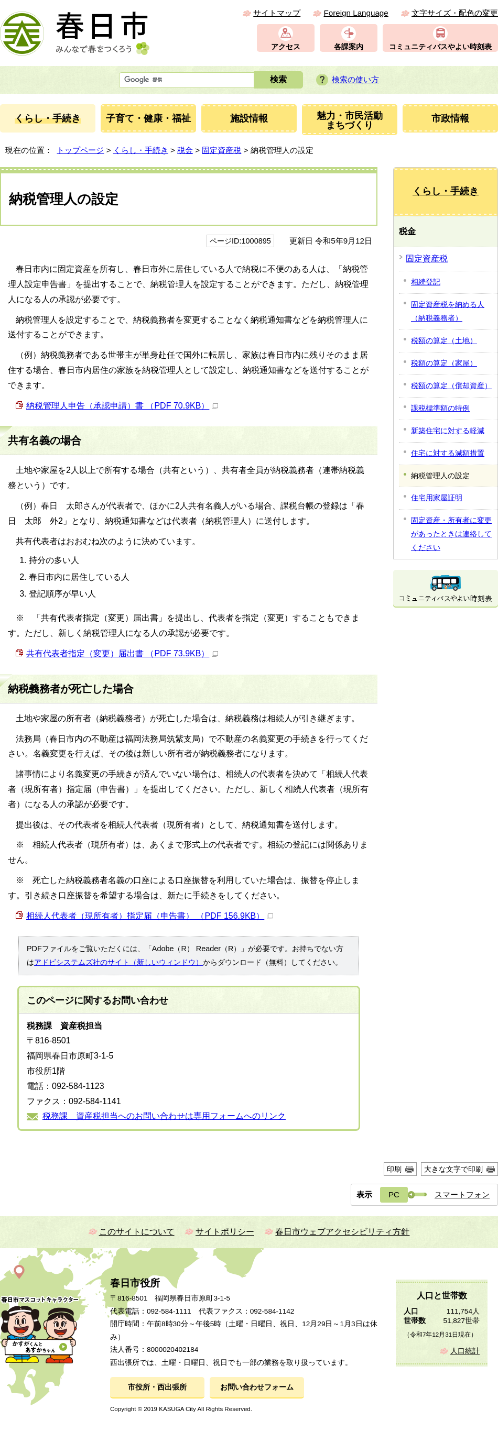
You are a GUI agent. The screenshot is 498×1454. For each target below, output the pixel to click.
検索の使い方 (355, 79)
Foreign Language (355, 12)
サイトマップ (276, 12)
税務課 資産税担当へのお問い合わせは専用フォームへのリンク (164, 1115)
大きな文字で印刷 (453, 1169)
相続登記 (425, 282)
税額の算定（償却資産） (451, 385)
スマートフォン (462, 1194)
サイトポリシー (225, 1231)
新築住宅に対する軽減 (447, 430)
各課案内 (348, 47)
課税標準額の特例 (440, 408)
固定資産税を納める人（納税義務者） (447, 311)
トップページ (80, 150)
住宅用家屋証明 (436, 497)
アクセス (285, 47)
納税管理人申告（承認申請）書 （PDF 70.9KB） (122, 405)
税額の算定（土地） (444, 340)
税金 (185, 150)
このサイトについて (137, 1231)
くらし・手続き (140, 150)
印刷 (394, 1169)
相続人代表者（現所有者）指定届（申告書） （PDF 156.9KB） (149, 915)
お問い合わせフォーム (257, 1387)
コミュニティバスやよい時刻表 (440, 47)
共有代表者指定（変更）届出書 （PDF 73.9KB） (122, 653)
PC (393, 1194)
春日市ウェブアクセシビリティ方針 (342, 1231)
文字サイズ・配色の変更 (455, 12)
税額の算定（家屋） (444, 363)
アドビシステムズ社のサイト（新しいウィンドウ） (118, 962)
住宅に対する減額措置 (447, 453)
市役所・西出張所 (157, 1387)
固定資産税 (221, 150)
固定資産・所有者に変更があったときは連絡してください (451, 534)
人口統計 (465, 1351)
